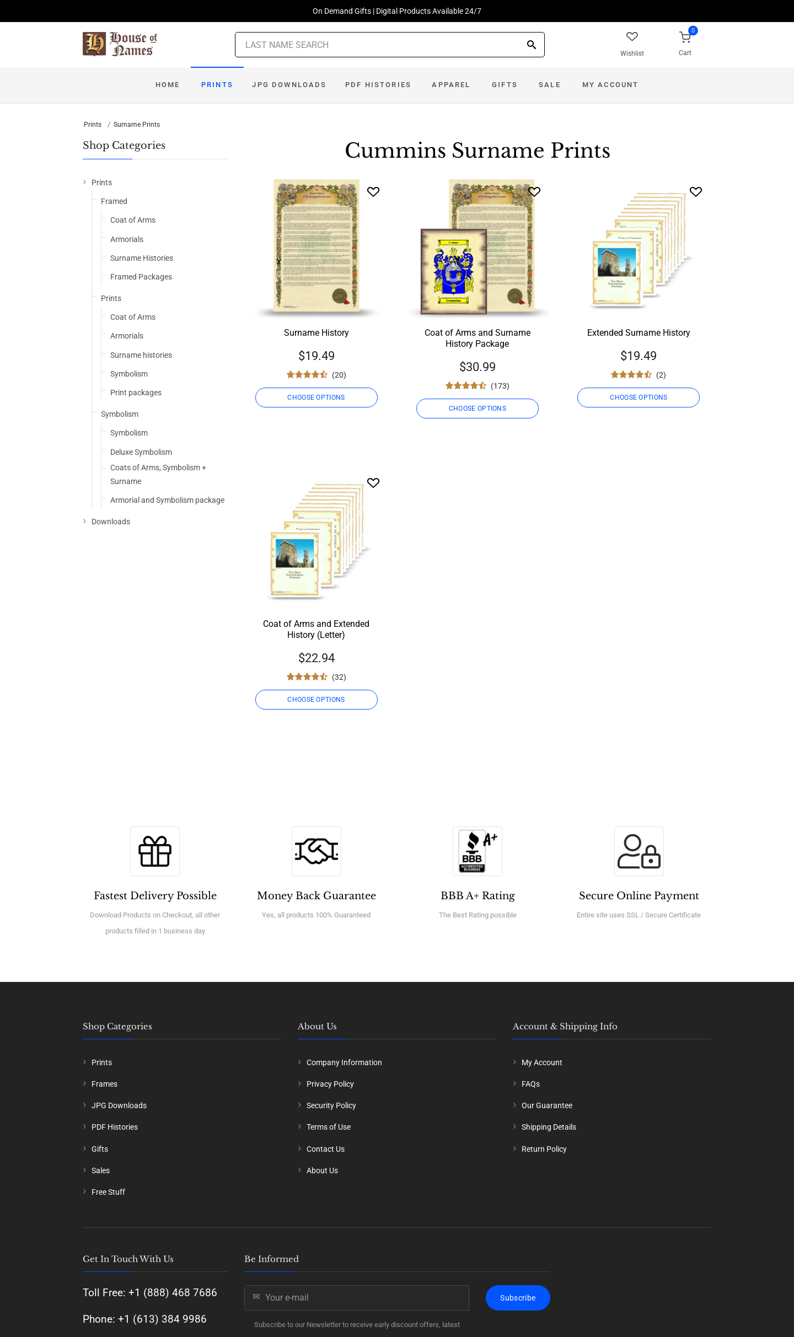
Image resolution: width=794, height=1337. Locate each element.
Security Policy (331, 1105)
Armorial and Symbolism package (167, 500)
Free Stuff (108, 1192)
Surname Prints (137, 124)
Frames (104, 1084)
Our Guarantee (547, 1105)
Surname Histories (141, 258)
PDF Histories (378, 84)
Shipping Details (549, 1127)
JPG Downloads (289, 84)
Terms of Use (329, 1127)
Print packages (136, 392)
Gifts (505, 84)
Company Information (344, 1062)
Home (167, 84)
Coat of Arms (132, 220)
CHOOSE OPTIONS (316, 397)
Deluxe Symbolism (141, 452)
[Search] (531, 45)
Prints (217, 84)
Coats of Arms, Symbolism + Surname (158, 474)
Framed (114, 201)
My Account (610, 84)
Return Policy (544, 1149)
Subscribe (517, 1297)
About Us (322, 1170)
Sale (550, 84)
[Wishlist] (373, 191)
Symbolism (129, 373)
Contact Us (326, 1149)
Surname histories (141, 355)
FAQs (531, 1084)
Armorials (126, 239)
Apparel (451, 84)
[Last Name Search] (390, 44)
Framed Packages (141, 276)
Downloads (111, 521)
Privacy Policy (330, 1084)
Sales (101, 1170)
